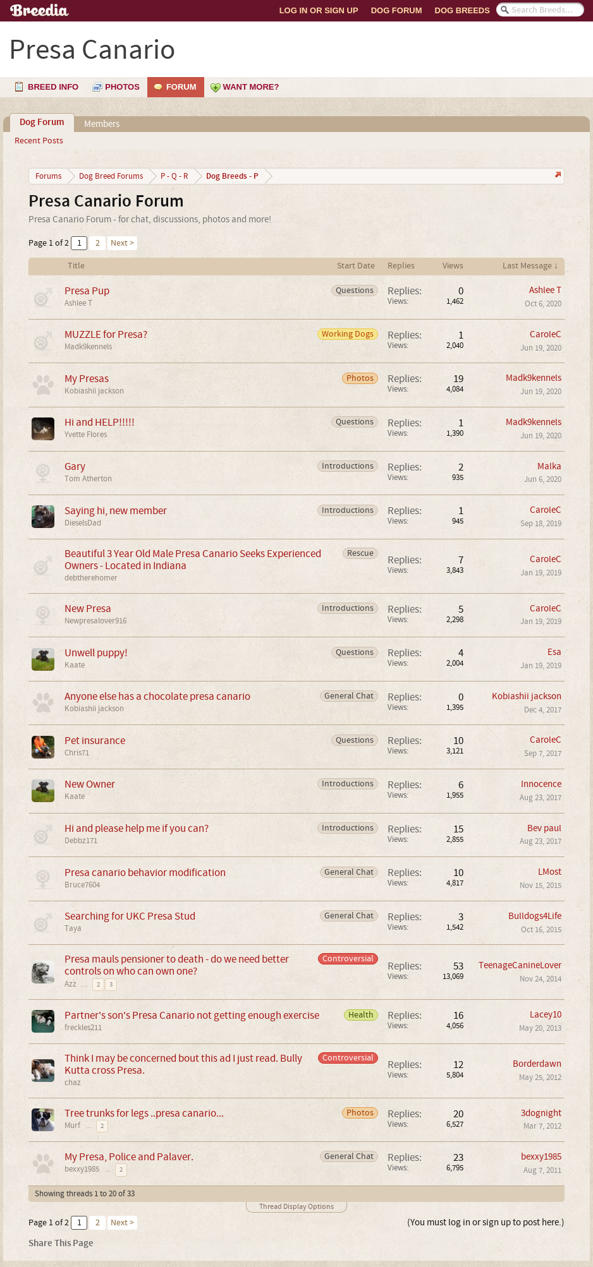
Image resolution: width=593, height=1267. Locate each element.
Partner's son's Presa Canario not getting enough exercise (191, 1015)
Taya (73, 928)
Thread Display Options (296, 1206)
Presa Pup (86, 291)
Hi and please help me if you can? (136, 828)
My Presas (86, 378)
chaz (72, 1083)
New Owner (89, 784)
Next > (122, 243)
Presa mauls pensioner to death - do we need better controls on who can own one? (176, 965)
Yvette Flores (85, 434)
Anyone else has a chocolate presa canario (157, 696)
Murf (72, 1125)
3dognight (541, 1113)
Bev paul (544, 828)
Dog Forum (396, 10)
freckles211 (83, 1028)
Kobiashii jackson (94, 391)
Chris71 (76, 753)
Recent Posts (39, 141)
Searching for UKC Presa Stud (129, 916)
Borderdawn (537, 1064)
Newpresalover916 (95, 621)
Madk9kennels (88, 347)
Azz (70, 984)
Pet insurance (94, 740)
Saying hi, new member (115, 510)
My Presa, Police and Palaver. (128, 1157)
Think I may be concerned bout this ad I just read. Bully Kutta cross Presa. (183, 1064)
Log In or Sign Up (318, 10)
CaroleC (545, 334)
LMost (549, 872)
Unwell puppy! (96, 653)
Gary (74, 466)
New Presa (87, 608)
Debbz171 (80, 841)
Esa (554, 652)
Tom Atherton (88, 479)
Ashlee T (78, 303)
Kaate (74, 665)
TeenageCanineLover (520, 965)
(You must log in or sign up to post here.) (486, 1222)
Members (101, 124)
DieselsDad (82, 523)
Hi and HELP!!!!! (99, 422)
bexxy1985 (81, 1169)
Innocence (541, 784)
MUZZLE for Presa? (105, 334)
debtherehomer (91, 578)
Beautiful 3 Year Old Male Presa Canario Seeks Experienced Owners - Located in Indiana (192, 559)
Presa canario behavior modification (145, 872)
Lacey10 (545, 1015)
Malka (549, 466)
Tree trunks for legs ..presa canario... (144, 1113)
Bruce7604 (82, 885)
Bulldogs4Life (534, 916)
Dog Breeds (462, 10)
